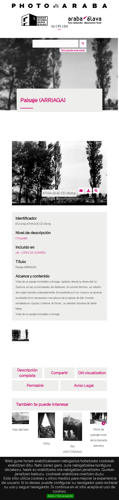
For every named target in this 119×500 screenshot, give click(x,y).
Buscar (83, 44)
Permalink (35, 385)
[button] (103, 423)
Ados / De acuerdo (60, 496)
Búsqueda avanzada (73, 50)
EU (53, 26)
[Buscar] (55, 44)
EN (65, 26)
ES (59, 26)
